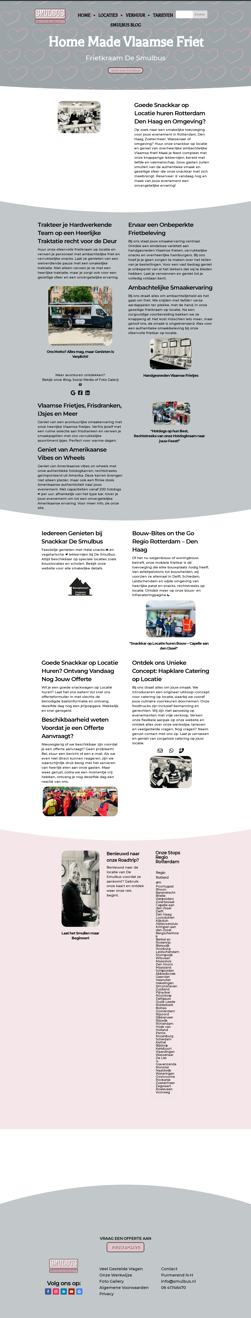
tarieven (198, 724)
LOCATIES (111, 15)
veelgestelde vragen (155, 729)
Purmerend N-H (177, 1275)
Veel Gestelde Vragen (121, 1269)
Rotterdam (190, 113)
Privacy (106, 1293)
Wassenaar (176, 139)
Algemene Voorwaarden (124, 1287)
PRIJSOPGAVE (125, 1247)
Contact (169, 1269)
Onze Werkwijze (115, 1275)
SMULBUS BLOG (125, 25)
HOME (87, 15)
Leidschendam (145, 581)
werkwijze (181, 724)
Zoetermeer (155, 139)
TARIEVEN (163, 15)
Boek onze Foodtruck (125, 70)
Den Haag (148, 121)
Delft (176, 576)
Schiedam (190, 576)
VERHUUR (138, 15)
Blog (67, 380)
